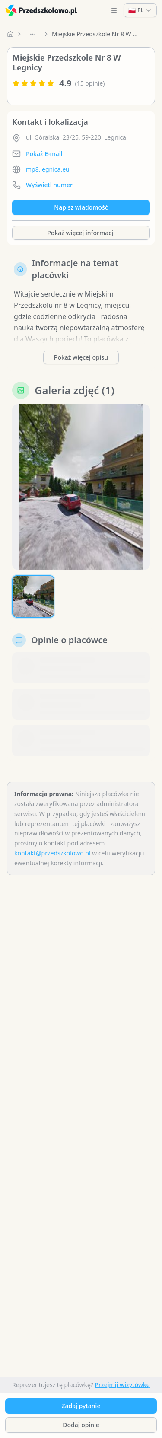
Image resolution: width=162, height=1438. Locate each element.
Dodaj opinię (81, 1425)
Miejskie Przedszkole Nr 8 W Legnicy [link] (95, 34)
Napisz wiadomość (81, 207)
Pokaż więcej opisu (81, 357)
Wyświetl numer (49, 185)
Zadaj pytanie (81, 1406)
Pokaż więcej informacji (80, 233)
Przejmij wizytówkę (122, 1385)
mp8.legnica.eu (48, 169)
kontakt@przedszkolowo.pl (52, 853)
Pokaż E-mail (44, 154)
